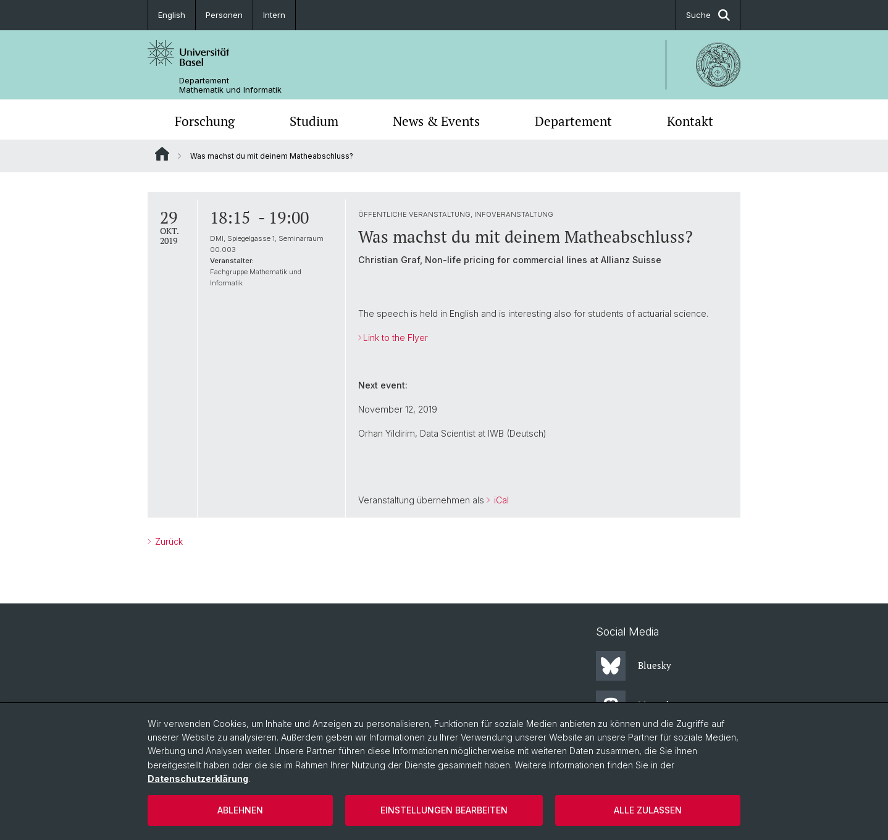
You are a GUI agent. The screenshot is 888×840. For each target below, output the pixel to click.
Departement (573, 121)
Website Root (162, 154)
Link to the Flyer (395, 337)
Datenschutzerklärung (198, 778)
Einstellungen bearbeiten (444, 810)
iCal (500, 500)
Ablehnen (240, 810)
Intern (274, 15)
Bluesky (633, 666)
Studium (314, 121)
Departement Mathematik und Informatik (230, 85)
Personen (224, 15)
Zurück (168, 541)
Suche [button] (708, 15)
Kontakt (690, 121)
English (171, 15)
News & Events (436, 121)
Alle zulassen (648, 810)
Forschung (205, 121)
